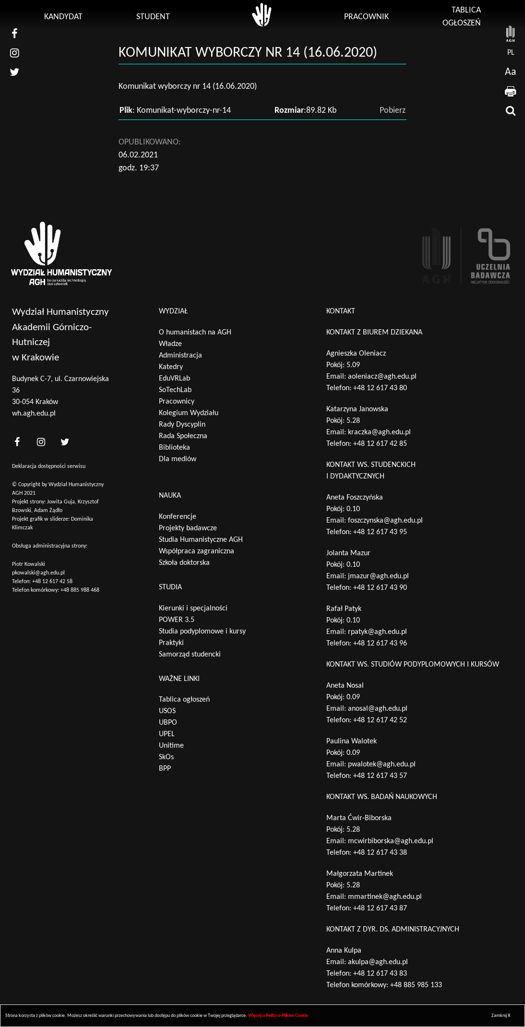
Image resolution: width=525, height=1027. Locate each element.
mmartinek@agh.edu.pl (385, 897)
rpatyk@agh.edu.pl (377, 632)
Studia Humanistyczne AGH (201, 540)
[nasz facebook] (14, 33)
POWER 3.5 (176, 620)
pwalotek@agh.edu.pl (382, 764)
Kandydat (63, 17)
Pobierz (393, 110)
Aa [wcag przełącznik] (510, 72)
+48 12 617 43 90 (380, 588)
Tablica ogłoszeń (184, 700)
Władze (170, 344)
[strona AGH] (510, 33)
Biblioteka (174, 448)
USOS (167, 711)
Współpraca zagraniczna (196, 551)
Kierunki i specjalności (193, 608)
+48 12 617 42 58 (52, 582)
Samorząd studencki (190, 654)
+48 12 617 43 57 (380, 776)
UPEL (167, 734)
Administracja (180, 355)
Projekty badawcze (188, 528)
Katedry (171, 367)
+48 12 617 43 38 (380, 853)
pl (510, 53)
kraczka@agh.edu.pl (379, 432)
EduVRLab (174, 378)
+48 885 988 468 (79, 590)
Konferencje (177, 517)
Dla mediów (177, 459)
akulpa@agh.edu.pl (378, 962)
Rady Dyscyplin (182, 425)
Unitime (171, 746)
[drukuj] (510, 91)
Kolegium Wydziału (188, 413)
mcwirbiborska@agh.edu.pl (390, 841)
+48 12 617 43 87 (380, 908)
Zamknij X (500, 1015)
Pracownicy (176, 402)
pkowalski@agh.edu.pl (38, 573)
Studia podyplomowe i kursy (202, 631)
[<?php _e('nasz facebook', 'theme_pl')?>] (17, 442)
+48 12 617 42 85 (380, 444)
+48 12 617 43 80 (380, 388)
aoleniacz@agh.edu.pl (382, 377)
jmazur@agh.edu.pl (378, 576)
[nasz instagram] (14, 52)
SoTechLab (175, 390)
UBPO (168, 723)
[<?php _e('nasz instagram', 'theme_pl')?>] (41, 442)
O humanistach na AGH (195, 332)
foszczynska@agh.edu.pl (385, 521)
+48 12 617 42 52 (380, 720)
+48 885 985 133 (416, 985)
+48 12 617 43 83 (380, 974)
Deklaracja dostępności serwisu (48, 466)
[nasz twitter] (14, 72)
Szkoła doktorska (184, 563)
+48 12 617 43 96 (380, 643)
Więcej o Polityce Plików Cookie (278, 1015)
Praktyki (171, 643)
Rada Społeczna (183, 436)
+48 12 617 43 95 (380, 532)
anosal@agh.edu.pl (377, 709)
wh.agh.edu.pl (34, 414)
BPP (165, 769)
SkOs (166, 757)
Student (153, 17)
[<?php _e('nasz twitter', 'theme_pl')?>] (65, 442)
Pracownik (366, 17)
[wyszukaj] (510, 110)
